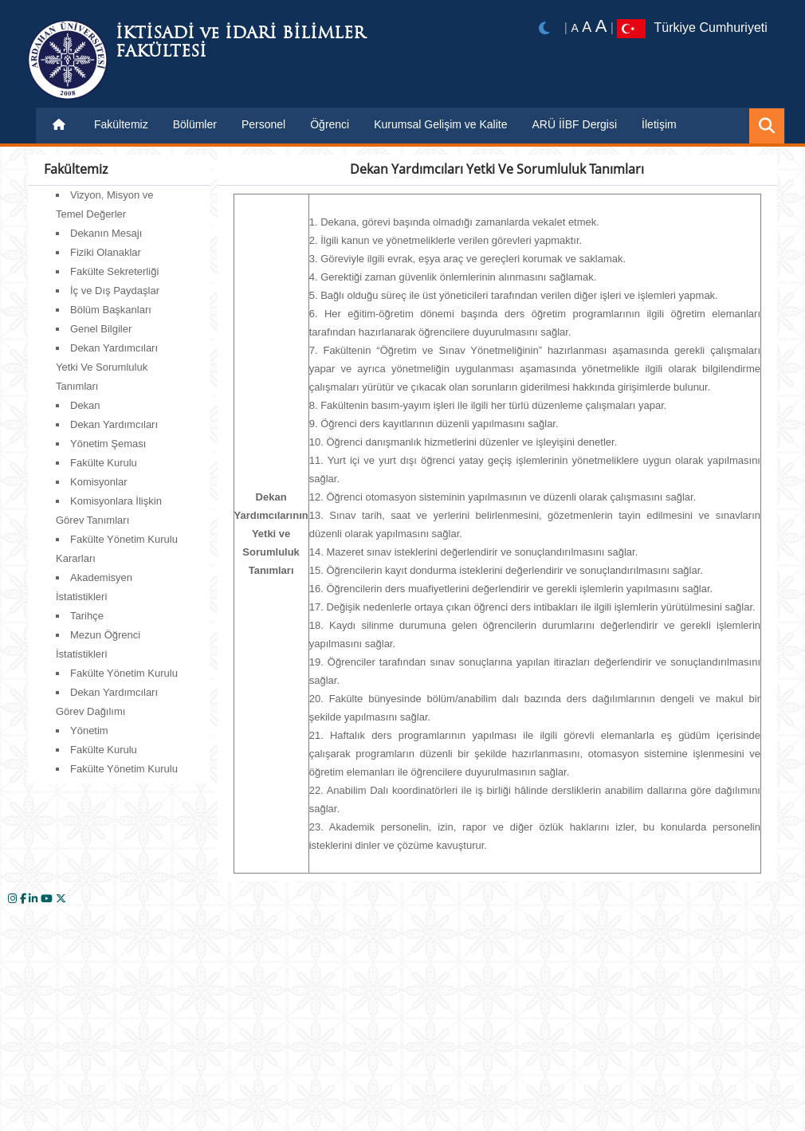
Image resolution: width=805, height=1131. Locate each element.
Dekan (85, 405)
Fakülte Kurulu (103, 463)
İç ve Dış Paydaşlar (114, 290)
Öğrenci (329, 124)
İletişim (659, 124)
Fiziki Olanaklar (105, 252)
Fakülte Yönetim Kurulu (124, 673)
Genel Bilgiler (101, 329)
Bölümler (195, 124)
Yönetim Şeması (108, 444)
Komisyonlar (99, 482)
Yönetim (89, 730)
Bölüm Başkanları (110, 310)
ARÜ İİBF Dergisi (575, 124)
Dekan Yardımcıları (114, 424)
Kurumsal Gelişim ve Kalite (440, 124)
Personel (263, 124)
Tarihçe (87, 616)
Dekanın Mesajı (106, 233)
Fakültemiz (121, 124)
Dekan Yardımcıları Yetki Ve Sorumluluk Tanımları (107, 367)
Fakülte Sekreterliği (114, 271)
